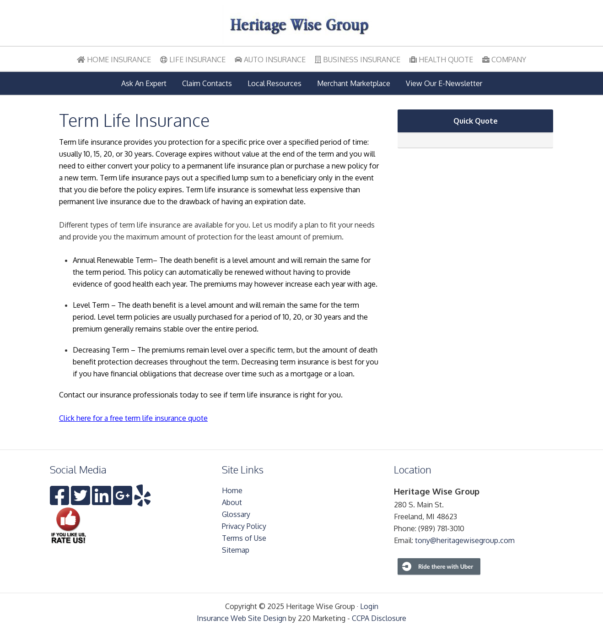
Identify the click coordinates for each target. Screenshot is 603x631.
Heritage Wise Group (301, 25)
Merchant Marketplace (353, 83)
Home (232, 490)
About (232, 502)
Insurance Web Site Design (241, 618)
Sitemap (235, 550)
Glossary (236, 514)
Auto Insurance (270, 59)
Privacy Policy (244, 526)
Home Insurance (114, 59)
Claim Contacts (207, 83)
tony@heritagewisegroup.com (465, 540)
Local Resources (275, 83)
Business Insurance (357, 59)
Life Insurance (193, 59)
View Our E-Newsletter (444, 83)
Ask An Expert (144, 83)
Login (369, 606)
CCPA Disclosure (379, 618)
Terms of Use (244, 538)
